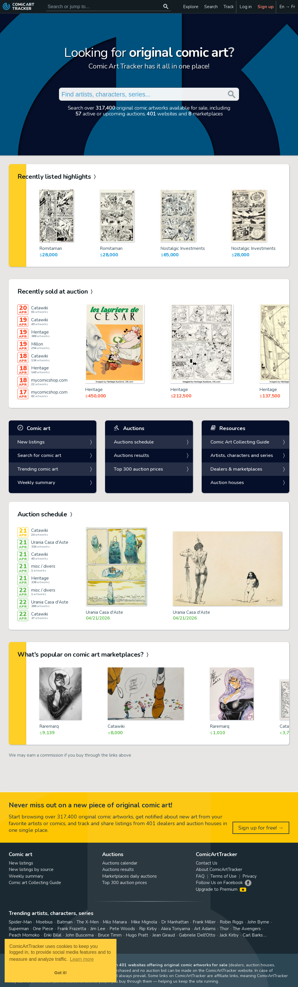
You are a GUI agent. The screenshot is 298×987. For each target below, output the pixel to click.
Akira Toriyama (175, 929)
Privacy (249, 876)
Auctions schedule (134, 442)
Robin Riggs (231, 922)
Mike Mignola (144, 922)
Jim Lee (97, 929)
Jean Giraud (163, 935)
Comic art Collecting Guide (35, 883)
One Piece (43, 929)
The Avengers (247, 929)
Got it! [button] (60, 972)
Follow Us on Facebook (219, 883)
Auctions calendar (119, 863)
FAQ (200, 876)
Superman (19, 929)
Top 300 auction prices (138, 469)
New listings (31, 442)
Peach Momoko (24, 935)
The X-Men (88, 922)
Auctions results (131, 455)
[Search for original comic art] (108, 6)
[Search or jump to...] (166, 6)
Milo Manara (115, 922)
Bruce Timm (110, 935)
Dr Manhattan (175, 922)
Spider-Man (20, 922)
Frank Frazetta (71, 929)
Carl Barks (253, 935)
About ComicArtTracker (219, 869)
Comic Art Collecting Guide (239, 442)
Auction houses (227, 482)
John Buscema (79, 935)
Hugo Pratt (137, 935)
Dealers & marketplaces (236, 469)
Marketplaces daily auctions (129, 876)
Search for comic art (39, 455)
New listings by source (31, 869)
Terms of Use (223, 876)
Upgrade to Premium (221, 889)
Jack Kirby (229, 935)
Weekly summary (36, 482)
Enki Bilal (52, 935)
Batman (64, 922)
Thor (224, 929)
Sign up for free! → (260, 827)
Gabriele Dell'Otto (197, 935)
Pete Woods (122, 929)
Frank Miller (204, 922)
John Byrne (258, 922)
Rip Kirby (148, 929)
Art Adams (205, 929)
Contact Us (206, 863)
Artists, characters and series (241, 455)
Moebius (44, 922)
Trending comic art (37, 469)
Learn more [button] (82, 959)
